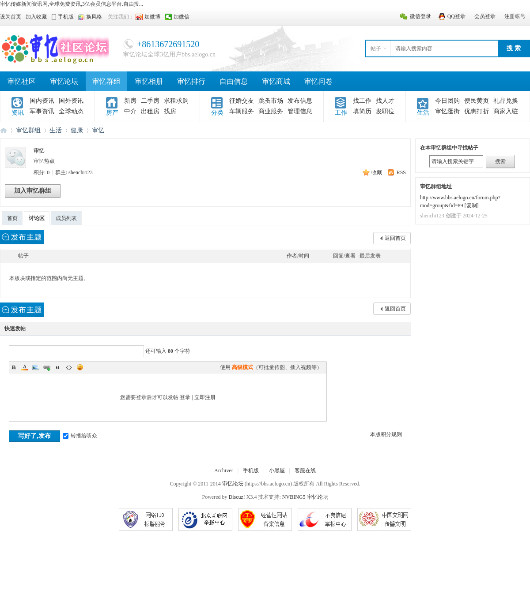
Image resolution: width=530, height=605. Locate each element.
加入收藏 (36, 17)
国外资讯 (71, 100)
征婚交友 (241, 100)
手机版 (251, 470)
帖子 (376, 48)
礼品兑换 (505, 100)
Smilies (80, 367)
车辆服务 (241, 111)
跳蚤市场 (270, 100)
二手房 (150, 100)
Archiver (223, 470)
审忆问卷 (318, 81)
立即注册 (205, 397)
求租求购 (176, 100)
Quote (57, 367)
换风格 (94, 17)
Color (24, 367)
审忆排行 (191, 81)
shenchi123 (80, 172)
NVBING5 (294, 497)
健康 (77, 130)
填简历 (362, 111)
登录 (185, 397)
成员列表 (66, 218)
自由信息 (234, 81)
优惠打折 (476, 111)
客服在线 (305, 470)
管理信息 (300, 111)
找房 (170, 111)
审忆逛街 (447, 111)
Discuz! (237, 497)
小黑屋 (277, 470)
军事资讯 (42, 111)
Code (68, 367)
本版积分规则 (386, 434)
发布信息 (300, 100)
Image (35, 367)
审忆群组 (106, 81)
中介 (130, 111)
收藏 (376, 172)
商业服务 (270, 111)
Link (46, 367)
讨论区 (37, 218)
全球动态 (71, 111)
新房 (130, 100)
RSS (401, 172)
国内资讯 (42, 100)
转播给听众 (80, 436)
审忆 (98, 130)
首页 (12, 218)
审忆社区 (22, 81)
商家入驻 (505, 111)
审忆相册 (149, 81)
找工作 (362, 100)
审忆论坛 (64, 81)
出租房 (150, 111)
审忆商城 (276, 81)
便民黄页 (476, 100)
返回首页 (395, 238)
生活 (55, 130)
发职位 (385, 111)
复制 (471, 205)
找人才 (385, 100)
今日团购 (447, 100)
